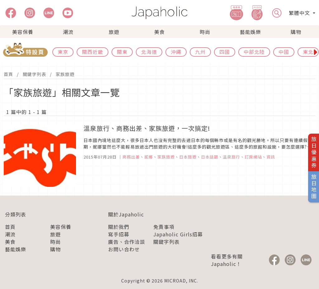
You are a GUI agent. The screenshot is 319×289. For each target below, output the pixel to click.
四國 (224, 51)
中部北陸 (254, 51)
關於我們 (118, 226)
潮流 (68, 32)
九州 (200, 51)
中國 (284, 51)
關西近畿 (92, 51)
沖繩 (176, 51)
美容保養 (22, 32)
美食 (159, 32)
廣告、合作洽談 (126, 241)
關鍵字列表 (34, 74)
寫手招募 (118, 234)
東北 (308, 51)
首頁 (8, 74)
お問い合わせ (124, 249)
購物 (296, 32)
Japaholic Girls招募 (178, 234)
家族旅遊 (65, 74)
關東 (122, 51)
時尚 (205, 32)
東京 (63, 51)
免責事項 (163, 226)
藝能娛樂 (250, 32)
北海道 (149, 51)
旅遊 (114, 32)
